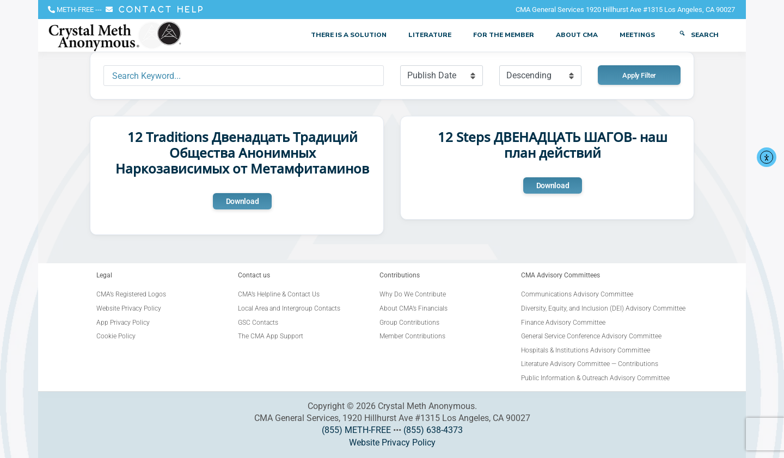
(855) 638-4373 (433, 430)
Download (242, 201)
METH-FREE (75, 9)
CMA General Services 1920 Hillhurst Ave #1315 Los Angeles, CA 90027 (625, 9)
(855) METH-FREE (356, 430)
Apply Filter (639, 75)
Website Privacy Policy (392, 442)
